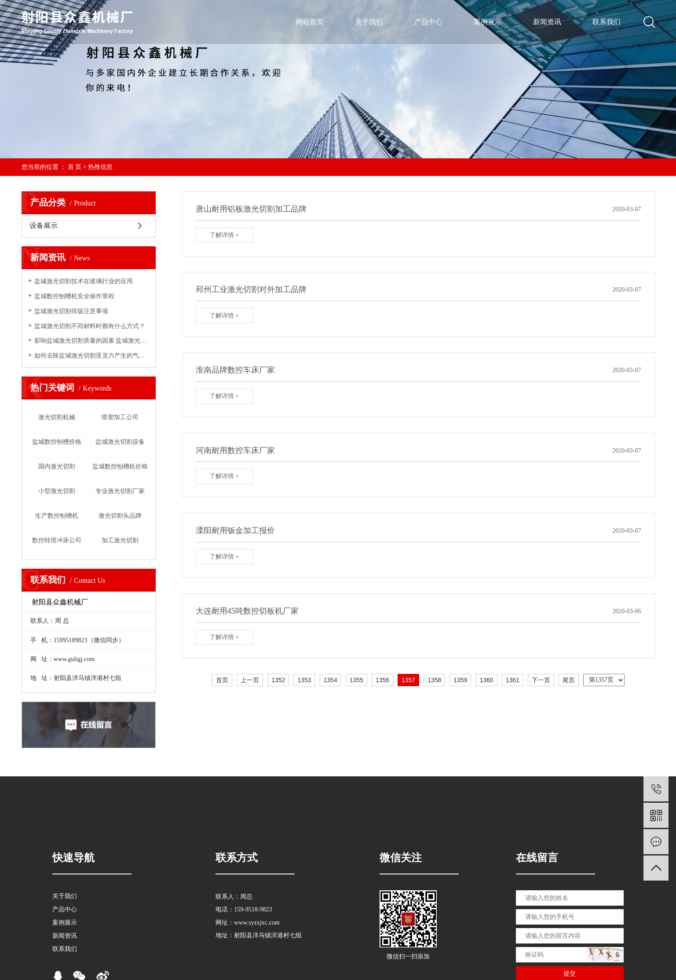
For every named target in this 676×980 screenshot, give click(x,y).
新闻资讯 (547, 22)
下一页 (541, 680)
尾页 (569, 680)
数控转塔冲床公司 (56, 540)
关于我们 (369, 22)
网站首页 (310, 22)
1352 (278, 680)
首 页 (75, 167)
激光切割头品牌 (120, 515)
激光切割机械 (56, 417)
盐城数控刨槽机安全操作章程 (74, 296)
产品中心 (428, 22)
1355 (356, 680)
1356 (382, 680)
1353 (304, 680)
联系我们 (606, 22)
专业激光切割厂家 (120, 491)
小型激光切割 (56, 491)
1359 (460, 680)
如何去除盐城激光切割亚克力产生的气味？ (91, 355)
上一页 (250, 680)
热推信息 (100, 167)
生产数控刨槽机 (56, 515)
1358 (434, 680)
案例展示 (488, 22)
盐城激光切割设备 (120, 442)
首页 (222, 680)
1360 (486, 680)
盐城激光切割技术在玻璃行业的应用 (83, 281)
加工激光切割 (120, 540)
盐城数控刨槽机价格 (120, 466)
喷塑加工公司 (120, 417)
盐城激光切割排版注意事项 (71, 311)
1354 (330, 680)
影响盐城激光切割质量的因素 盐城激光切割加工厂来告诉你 (91, 340)
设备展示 (43, 225)
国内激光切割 (56, 466)
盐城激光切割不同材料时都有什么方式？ (89, 326)
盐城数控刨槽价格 (56, 442)
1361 (512, 680)
